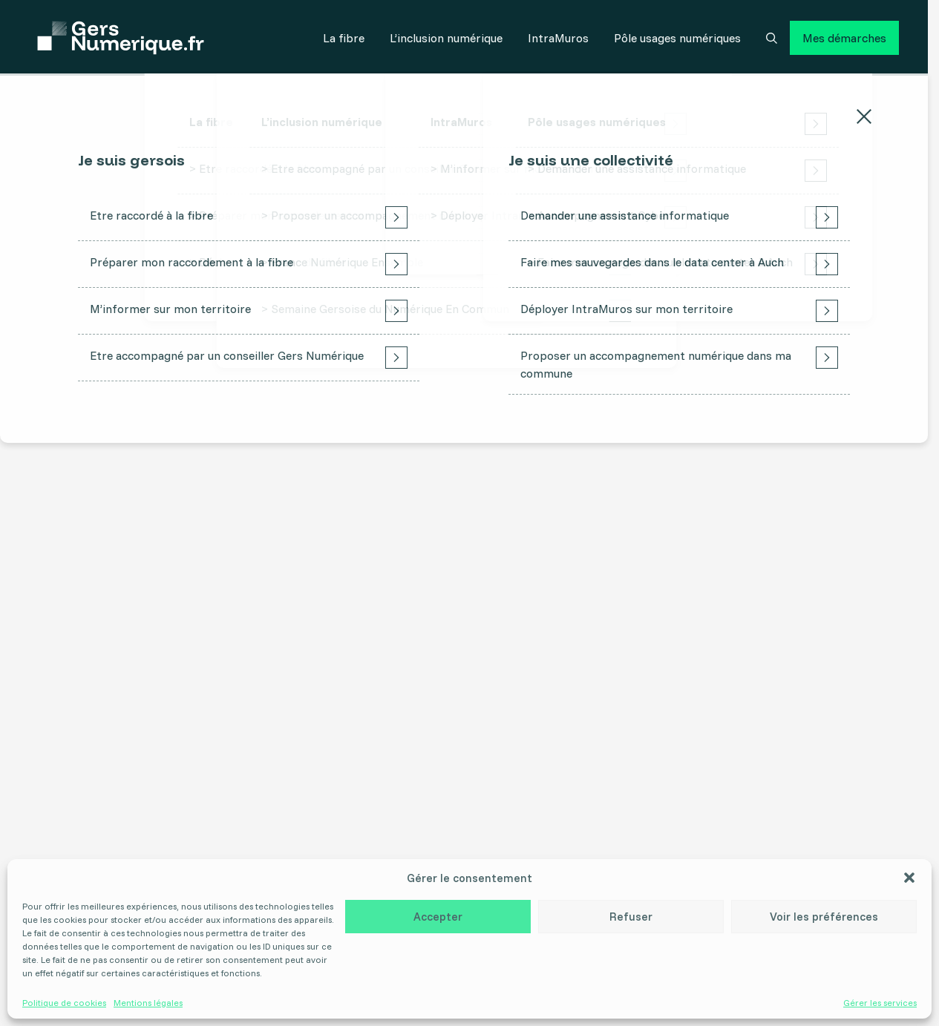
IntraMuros (558, 37)
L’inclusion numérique (446, 37)
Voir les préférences (824, 917)
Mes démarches (844, 37)
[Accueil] (120, 38)
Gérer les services (880, 1003)
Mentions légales (148, 1003)
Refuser (630, 917)
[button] (909, 877)
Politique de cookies (64, 1003)
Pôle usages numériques (677, 37)
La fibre (343, 37)
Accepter (437, 917)
